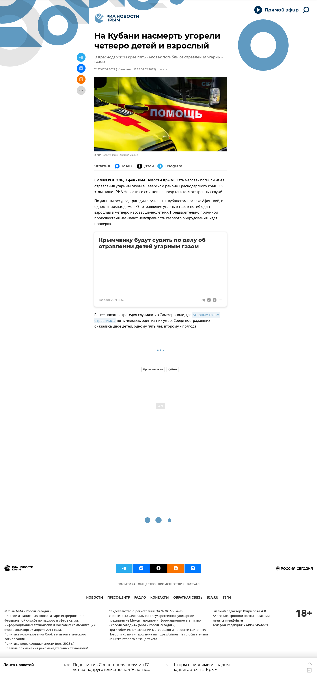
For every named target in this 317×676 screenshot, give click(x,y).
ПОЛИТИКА (126, 584)
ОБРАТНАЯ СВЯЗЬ (188, 598)
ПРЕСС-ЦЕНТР (118, 598)
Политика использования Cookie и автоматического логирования (45, 637)
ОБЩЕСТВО (147, 584)
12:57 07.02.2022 (104, 69)
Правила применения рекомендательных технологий (46, 648)
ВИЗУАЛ (193, 584)
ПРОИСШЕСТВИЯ (171, 584)
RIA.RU (212, 598)
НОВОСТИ (94, 598)
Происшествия (153, 369)
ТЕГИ (227, 598)
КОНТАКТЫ (159, 598)
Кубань (172, 369)
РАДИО (140, 598)
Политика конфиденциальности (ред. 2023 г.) (39, 643)
